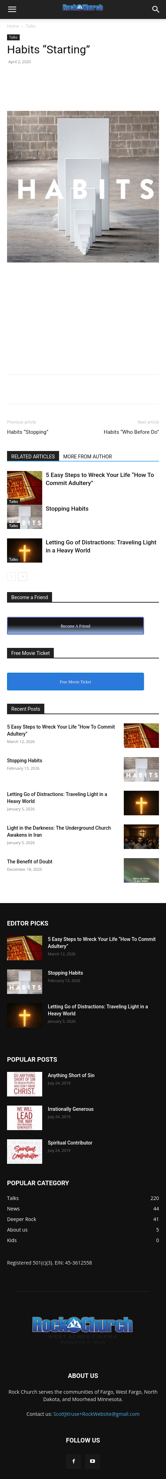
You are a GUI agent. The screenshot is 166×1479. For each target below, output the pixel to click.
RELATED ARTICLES (33, 456)
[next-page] (22, 576)
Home (13, 26)
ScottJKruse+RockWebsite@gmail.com (96, 1414)
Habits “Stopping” (27, 432)
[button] (12, 9)
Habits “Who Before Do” (131, 432)
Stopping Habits (67, 508)
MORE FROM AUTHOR (87, 456)
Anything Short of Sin (71, 1075)
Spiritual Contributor (70, 1143)
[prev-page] (11, 576)
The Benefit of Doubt (29, 861)
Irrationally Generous (71, 1109)
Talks (31, 26)
